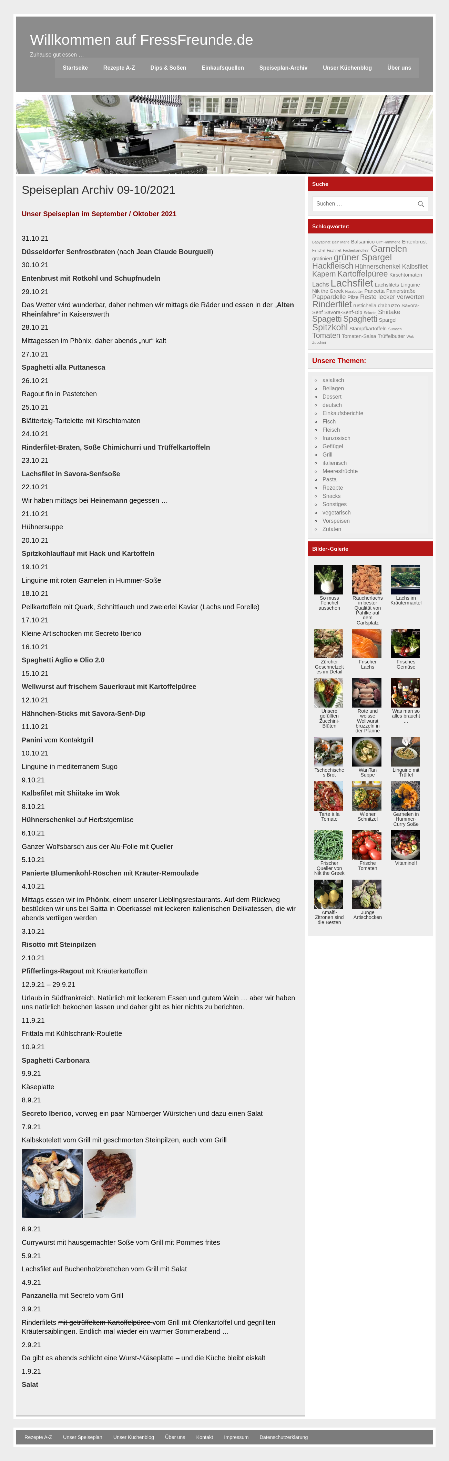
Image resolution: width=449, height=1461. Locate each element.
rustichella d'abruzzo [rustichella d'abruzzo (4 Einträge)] (376, 305)
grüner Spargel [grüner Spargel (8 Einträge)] (363, 257)
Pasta (330, 479)
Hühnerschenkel (48, 819)
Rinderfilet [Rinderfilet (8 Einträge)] (332, 304)
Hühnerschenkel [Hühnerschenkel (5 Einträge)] (377, 266)
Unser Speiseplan (82, 1437)
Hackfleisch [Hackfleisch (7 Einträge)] (333, 265)
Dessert (332, 397)
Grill (327, 455)
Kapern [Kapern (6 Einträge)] (324, 274)
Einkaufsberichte (343, 413)
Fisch (329, 421)
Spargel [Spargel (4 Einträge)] (388, 320)
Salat (30, 1384)
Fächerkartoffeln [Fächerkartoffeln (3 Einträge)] (356, 250)
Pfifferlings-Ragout (53, 971)
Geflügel (333, 446)
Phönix (97, 899)
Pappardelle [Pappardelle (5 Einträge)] (329, 296)
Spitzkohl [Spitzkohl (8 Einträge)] (330, 327)
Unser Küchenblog (347, 68)
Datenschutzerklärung (283, 1437)
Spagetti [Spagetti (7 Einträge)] (327, 318)
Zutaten (332, 529)
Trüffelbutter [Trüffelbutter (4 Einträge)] (391, 336)
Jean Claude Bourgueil (173, 252)
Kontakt (204, 1437)
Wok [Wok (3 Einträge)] (410, 336)
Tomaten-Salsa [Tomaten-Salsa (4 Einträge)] (359, 336)
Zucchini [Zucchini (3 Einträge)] (319, 342)
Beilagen (333, 388)
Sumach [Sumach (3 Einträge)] (395, 329)
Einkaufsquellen (223, 68)
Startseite (75, 68)
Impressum (236, 1437)
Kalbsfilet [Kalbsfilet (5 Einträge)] (415, 266)
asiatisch (333, 380)
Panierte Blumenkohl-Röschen (72, 873)
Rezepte (333, 488)
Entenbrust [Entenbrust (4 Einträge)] (414, 241)
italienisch (335, 463)
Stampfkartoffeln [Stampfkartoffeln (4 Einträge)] (368, 328)
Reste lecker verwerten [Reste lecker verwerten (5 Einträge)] (392, 296)
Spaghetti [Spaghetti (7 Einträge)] (360, 318)
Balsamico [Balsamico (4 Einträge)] (363, 241)
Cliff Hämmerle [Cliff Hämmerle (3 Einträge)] (388, 242)
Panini (32, 740)
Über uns (399, 68)
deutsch (332, 405)
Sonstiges (335, 504)
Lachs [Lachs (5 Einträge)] (320, 284)
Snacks (331, 496)
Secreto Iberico (47, 1113)
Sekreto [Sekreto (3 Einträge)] (370, 313)
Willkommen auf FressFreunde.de (141, 39)
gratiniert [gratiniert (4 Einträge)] (322, 258)
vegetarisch (337, 513)
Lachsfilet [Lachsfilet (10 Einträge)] (351, 283)
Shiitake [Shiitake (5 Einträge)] (389, 312)
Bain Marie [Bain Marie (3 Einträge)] (340, 242)
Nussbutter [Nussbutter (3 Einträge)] (354, 291)
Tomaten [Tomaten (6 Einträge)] (326, 335)
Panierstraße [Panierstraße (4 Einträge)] (401, 291)
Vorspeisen (336, 521)
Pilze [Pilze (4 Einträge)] (352, 297)
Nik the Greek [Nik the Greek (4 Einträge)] (328, 291)
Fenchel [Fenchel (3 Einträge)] (318, 250)
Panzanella (39, 1295)
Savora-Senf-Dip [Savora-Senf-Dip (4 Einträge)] (343, 312)
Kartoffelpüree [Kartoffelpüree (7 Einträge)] (362, 273)
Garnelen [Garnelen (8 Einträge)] (389, 248)
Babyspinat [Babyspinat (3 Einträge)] (321, 242)
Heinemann (108, 500)
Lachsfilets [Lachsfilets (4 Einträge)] (387, 285)
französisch (336, 438)
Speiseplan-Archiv (283, 68)
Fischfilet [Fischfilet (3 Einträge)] (334, 250)
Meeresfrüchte (340, 471)
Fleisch (331, 430)
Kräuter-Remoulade (167, 873)
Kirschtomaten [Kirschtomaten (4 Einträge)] (405, 275)
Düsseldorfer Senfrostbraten (68, 252)
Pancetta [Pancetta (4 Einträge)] (375, 291)
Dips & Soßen (168, 68)
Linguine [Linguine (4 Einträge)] (410, 285)
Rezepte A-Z (119, 68)
